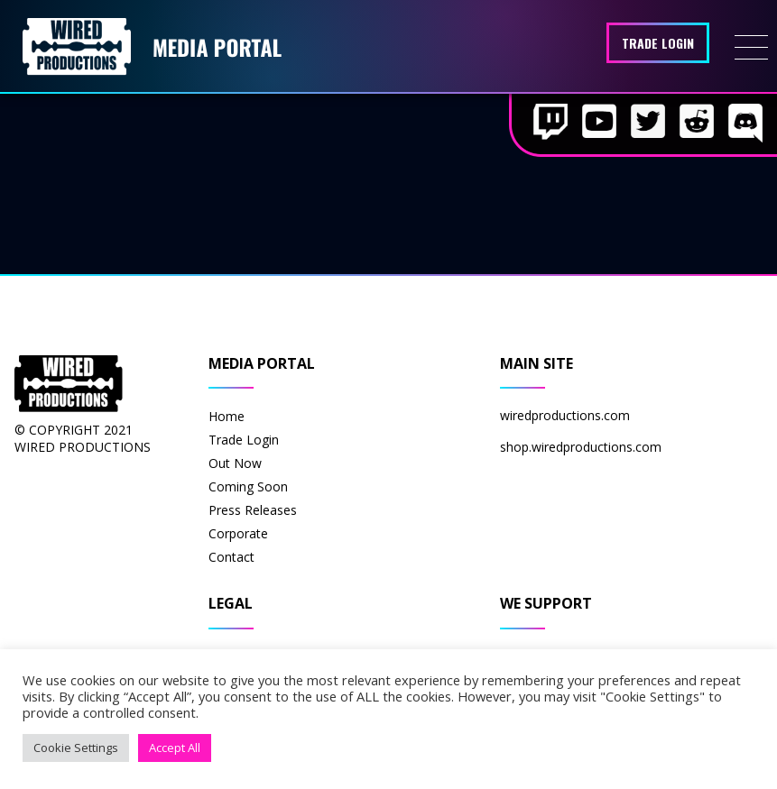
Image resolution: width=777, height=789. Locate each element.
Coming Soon (248, 486)
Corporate (238, 533)
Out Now (235, 463)
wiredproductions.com (565, 415)
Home (226, 416)
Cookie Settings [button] (75, 747)
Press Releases (252, 509)
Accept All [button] (174, 747)
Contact (231, 556)
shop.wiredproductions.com (580, 446)
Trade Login (658, 42)
